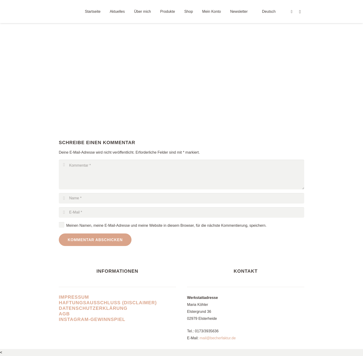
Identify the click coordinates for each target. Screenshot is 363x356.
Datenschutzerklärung (93, 308)
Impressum (74, 297)
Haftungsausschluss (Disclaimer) (108, 302)
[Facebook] (292, 11)
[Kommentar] (181, 174)
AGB (64, 313)
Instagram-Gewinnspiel (92, 319)
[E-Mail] (181, 212)
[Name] (181, 198)
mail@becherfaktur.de (218, 338)
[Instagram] (300, 11)
